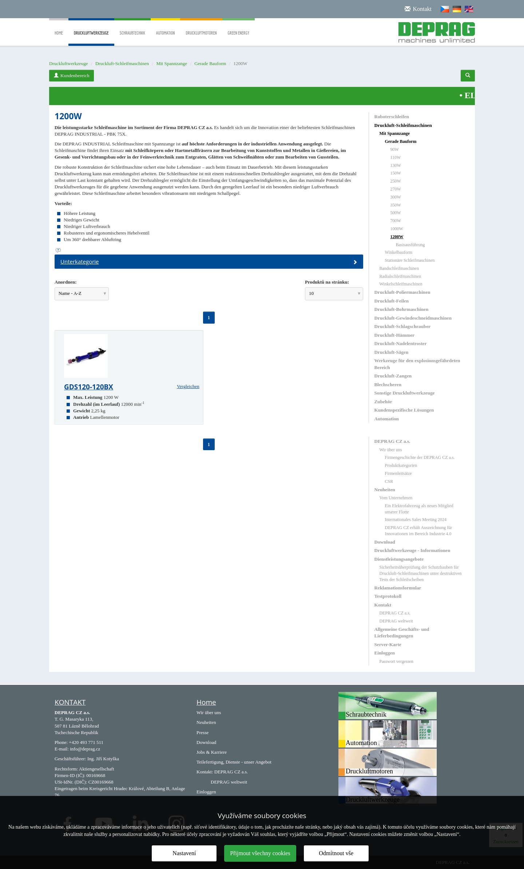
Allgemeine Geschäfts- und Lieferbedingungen (401, 632)
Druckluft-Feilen (391, 301)
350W (395, 205)
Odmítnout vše (336, 853)
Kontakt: (204, 771)
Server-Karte (387, 644)
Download (384, 542)
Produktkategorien (401, 465)
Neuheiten (384, 489)
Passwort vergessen (396, 661)
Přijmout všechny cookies (260, 853)
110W (395, 157)
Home (58, 27)
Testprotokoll (388, 596)
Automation (165, 27)
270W (395, 189)
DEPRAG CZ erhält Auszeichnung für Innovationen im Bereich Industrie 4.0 (418, 530)
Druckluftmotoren (201, 27)
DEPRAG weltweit (396, 621)
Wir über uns (391, 449)
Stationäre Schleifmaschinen (410, 260)
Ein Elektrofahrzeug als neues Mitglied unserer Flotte (419, 508)
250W (395, 181)
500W (395, 212)
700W (395, 220)
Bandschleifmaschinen (399, 268)
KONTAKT (70, 702)
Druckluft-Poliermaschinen (402, 292)
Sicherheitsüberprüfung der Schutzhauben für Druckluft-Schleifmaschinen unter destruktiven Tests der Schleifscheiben (421, 573)
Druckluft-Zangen (393, 376)
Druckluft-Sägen (391, 352)
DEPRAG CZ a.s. (392, 441)
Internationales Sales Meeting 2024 (416, 519)
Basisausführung (410, 244)
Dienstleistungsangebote (399, 559)
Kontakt (383, 605)
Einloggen (384, 653)
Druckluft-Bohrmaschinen (401, 309)
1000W (396, 228)
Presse (202, 732)
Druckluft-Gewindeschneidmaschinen (413, 318)
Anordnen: (66, 282)
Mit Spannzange (171, 63)
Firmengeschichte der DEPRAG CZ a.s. (420, 457)
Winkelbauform (399, 252)
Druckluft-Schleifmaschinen (122, 63)
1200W (397, 236)
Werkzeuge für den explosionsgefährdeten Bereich (417, 364)
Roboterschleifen (391, 116)
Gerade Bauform (210, 63)
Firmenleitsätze (398, 473)
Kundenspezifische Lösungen (404, 410)
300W (395, 197)
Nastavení (184, 853)
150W (395, 173)
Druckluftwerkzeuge (91, 38)
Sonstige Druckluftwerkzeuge (404, 393)
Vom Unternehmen (396, 497)
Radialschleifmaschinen (400, 276)
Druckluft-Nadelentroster (400, 343)
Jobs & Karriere (211, 752)
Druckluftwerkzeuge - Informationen (412, 550)
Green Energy (238, 27)
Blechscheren (387, 384)
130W (395, 165)
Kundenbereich (71, 75)
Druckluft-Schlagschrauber (402, 326)
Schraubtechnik (132, 27)
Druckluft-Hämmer (394, 335)
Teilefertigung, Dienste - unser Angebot (233, 762)
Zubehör (383, 401)
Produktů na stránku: (327, 282)
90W (394, 149)
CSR (389, 481)
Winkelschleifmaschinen (401, 284)
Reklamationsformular (397, 587)
